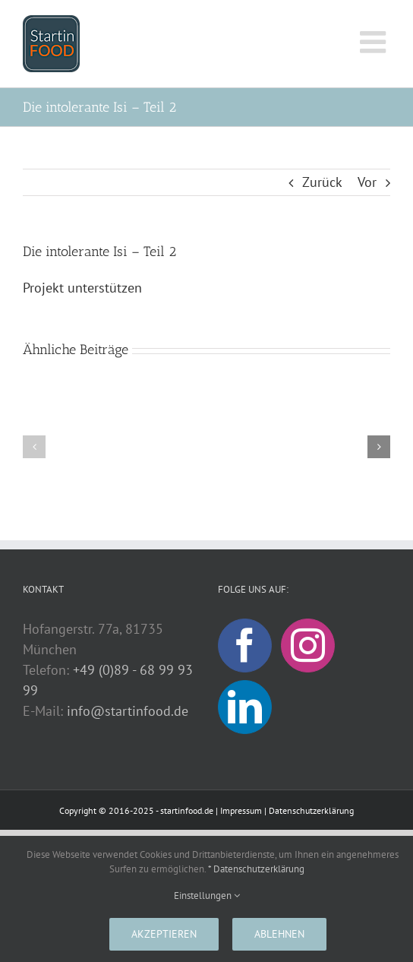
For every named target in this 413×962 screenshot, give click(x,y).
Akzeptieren (164, 934)
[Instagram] (308, 645)
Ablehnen (279, 934)
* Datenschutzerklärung (256, 868)
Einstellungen (207, 895)
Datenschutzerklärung (311, 810)
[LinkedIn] (245, 707)
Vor (367, 182)
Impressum (241, 810)
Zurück (322, 182)
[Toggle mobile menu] (375, 42)
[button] (34, 446)
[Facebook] (245, 645)
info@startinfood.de (127, 711)
